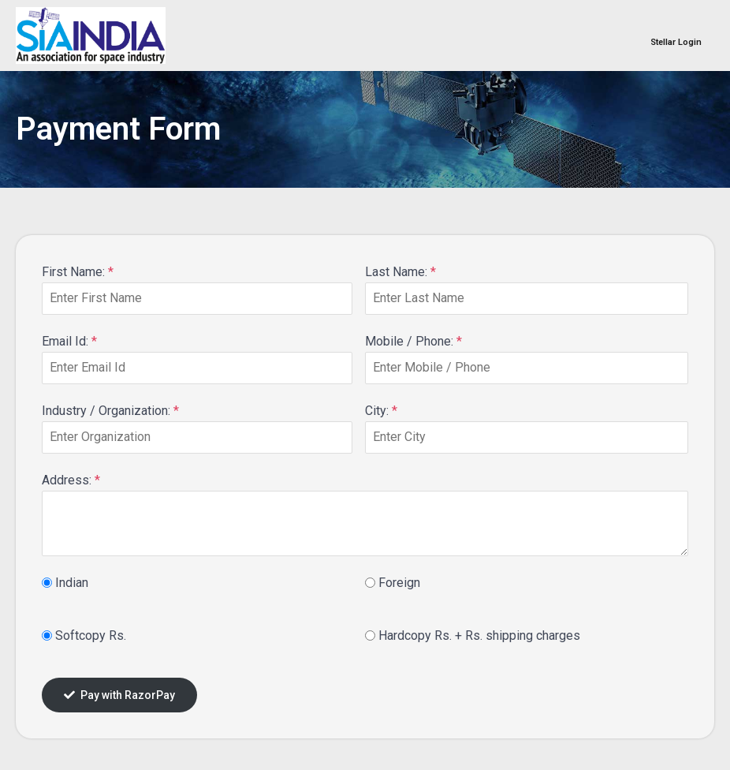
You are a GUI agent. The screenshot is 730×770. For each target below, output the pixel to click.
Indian (71, 582)
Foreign (399, 582)
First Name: (78, 271)
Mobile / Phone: (413, 341)
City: (381, 410)
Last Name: (400, 271)
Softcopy (90, 635)
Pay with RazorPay (119, 695)
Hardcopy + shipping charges (479, 635)
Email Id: (69, 341)
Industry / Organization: (110, 410)
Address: (71, 480)
